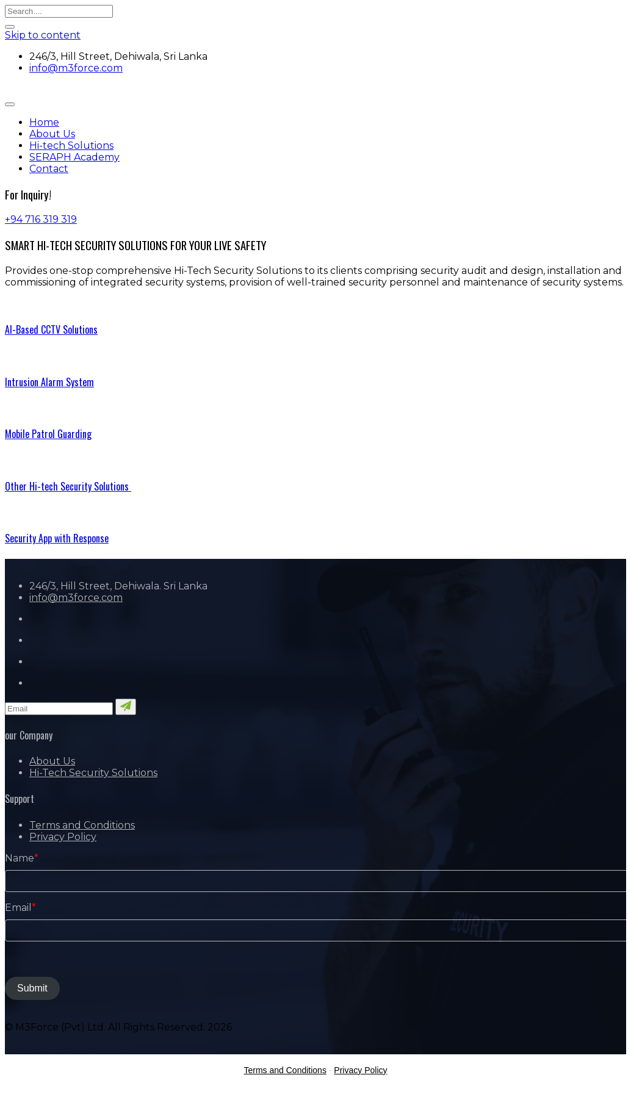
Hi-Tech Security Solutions (93, 773)
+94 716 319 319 (41, 219)
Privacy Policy (62, 837)
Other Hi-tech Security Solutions (68, 486)
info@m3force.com (76, 68)
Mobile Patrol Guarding (48, 433)
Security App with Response (57, 538)
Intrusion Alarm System (49, 382)
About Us (52, 134)
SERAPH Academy (74, 157)
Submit (32, 988)
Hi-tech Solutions (71, 145)
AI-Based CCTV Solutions (51, 329)
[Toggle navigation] (10, 104)
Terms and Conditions (82, 825)
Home (44, 122)
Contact (48, 168)
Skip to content (43, 35)
